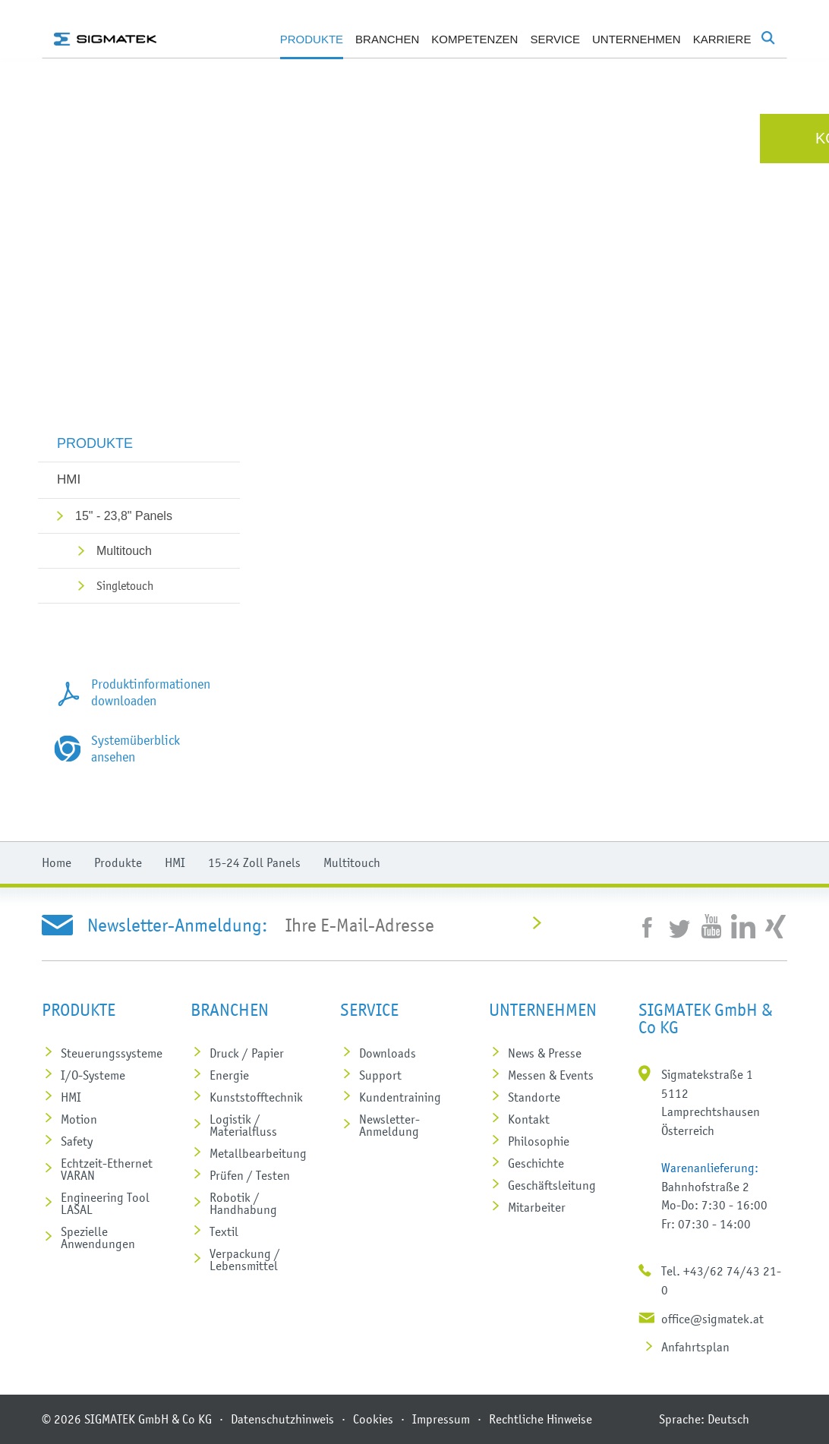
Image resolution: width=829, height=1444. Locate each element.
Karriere (722, 39)
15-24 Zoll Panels (254, 862)
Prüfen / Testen (250, 1175)
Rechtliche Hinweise (540, 1419)
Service (555, 39)
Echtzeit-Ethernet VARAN (107, 1169)
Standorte (534, 1097)
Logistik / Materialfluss (243, 1125)
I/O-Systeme (93, 1075)
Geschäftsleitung (552, 1185)
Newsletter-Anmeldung (389, 1125)
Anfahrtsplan (695, 1346)
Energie (229, 1075)
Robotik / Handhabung (243, 1203)
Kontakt (529, 1119)
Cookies (373, 1419)
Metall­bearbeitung (258, 1153)
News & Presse (545, 1053)
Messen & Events (551, 1075)
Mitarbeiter (537, 1207)
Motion (79, 1119)
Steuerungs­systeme (111, 1053)
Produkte (311, 39)
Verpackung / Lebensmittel (245, 1259)
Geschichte (536, 1163)
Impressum (441, 1419)
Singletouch (124, 585)
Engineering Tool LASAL (105, 1203)
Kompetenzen (474, 39)
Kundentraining (400, 1097)
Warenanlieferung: (709, 1167)
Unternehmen (636, 39)
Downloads (387, 1053)
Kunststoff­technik (256, 1097)
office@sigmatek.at (712, 1318)
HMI (68, 479)
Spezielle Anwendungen (98, 1237)
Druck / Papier (247, 1053)
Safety (77, 1141)
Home (56, 862)
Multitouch (124, 550)
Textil (224, 1231)
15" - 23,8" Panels (123, 515)
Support (380, 1075)
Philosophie (538, 1141)
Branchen (387, 39)
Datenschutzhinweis (282, 1419)
